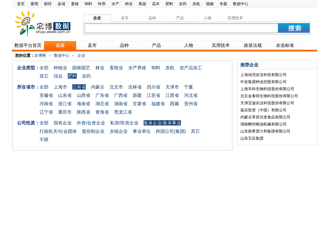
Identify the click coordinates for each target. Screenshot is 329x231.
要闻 (34, 4)
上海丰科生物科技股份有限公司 (267, 89)
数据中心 (240, 4)
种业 (129, 4)
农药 (183, 4)
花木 (156, 4)
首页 (21, 4)
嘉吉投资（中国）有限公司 (263, 110)
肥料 (169, 4)
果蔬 (142, 4)
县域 (61, 4)
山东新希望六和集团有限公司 (265, 131)
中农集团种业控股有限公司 (263, 82)
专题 (223, 4)
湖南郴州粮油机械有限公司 (263, 124)
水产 (115, 4)
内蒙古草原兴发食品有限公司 (265, 117)
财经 (48, 4)
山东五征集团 (251, 138)
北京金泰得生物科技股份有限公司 (269, 96)
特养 (102, 4)
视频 (210, 4)
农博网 (40, 55)
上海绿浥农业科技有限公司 (263, 75)
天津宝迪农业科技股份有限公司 (267, 103)
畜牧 (75, 4)
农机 (196, 4)
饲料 (88, 4)
